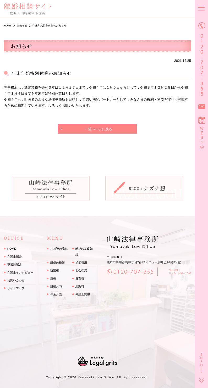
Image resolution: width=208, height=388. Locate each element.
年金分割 (56, 294)
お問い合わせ (16, 280)
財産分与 (56, 286)
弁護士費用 (82, 294)
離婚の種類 (57, 262)
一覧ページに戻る (98, 129)
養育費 (79, 278)
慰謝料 (79, 286)
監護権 (54, 270)
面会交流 (81, 270)
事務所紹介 (14, 264)
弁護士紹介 (14, 256)
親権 (53, 278)
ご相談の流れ (59, 248)
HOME (11, 248)
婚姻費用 (81, 262)
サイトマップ (16, 288)
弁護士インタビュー (20, 272)
